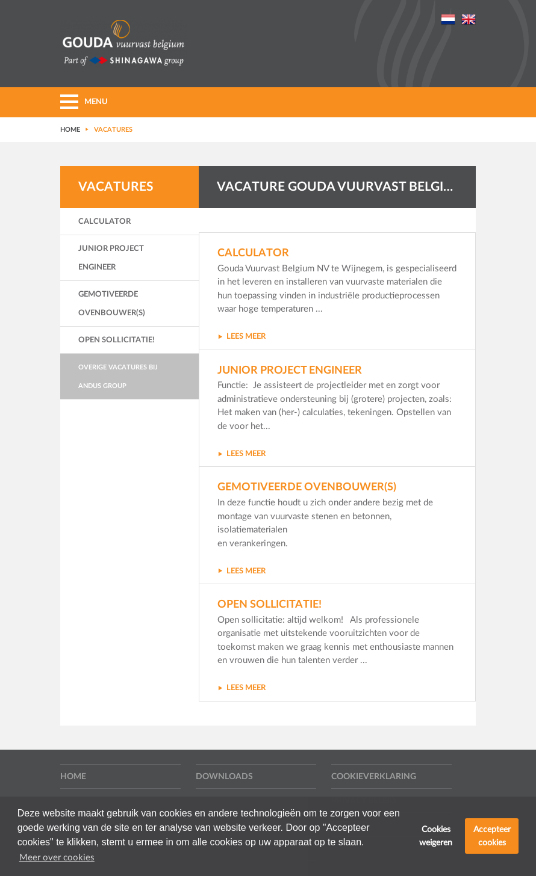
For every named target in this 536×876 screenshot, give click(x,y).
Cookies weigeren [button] (435, 836)
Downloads (224, 777)
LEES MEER (241, 337)
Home (73, 777)
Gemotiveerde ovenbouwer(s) (111, 304)
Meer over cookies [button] (57, 857)
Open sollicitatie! (116, 340)
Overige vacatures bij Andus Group (118, 376)
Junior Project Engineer (111, 258)
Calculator (104, 222)
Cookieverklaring (373, 777)
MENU (84, 102)
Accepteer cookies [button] (492, 836)
